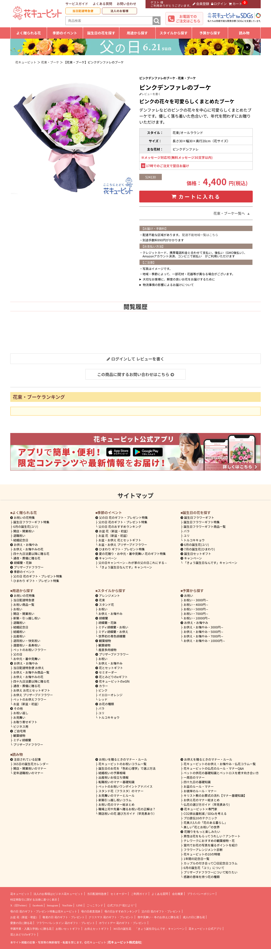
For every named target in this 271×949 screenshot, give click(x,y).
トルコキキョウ (194, 540)
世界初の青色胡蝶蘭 (111, 636)
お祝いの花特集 (24, 517)
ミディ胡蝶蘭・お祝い (113, 627)
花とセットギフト (109, 668)
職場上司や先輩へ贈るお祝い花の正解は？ (127, 809)
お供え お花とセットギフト (31, 690)
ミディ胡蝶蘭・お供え (113, 631)
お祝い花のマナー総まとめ (116, 804)
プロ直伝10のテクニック (200, 818)
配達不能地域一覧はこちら (200, 235)
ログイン (219, 3)
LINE (79, 905)
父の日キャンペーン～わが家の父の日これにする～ (132, 562)
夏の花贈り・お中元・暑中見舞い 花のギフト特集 (130, 553)
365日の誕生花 (122, 928)
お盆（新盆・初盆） (26, 704)
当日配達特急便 (82, 11)
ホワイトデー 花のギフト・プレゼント (123, 922)
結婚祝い (19, 631)
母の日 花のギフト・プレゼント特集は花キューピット (43, 911)
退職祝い (19, 535)
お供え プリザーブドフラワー (33, 695)
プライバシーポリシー (201, 893)
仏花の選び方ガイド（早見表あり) (207, 804)
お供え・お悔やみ (26, 544)
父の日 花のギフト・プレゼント (161, 911)
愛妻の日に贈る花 (21, 922)
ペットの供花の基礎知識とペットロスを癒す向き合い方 (221, 773)
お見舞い (19, 717)
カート (235, 3)
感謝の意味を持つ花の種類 (202, 876)
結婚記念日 (20, 540)
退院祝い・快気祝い (26, 640)
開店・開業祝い (23, 531)
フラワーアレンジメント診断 (203, 849)
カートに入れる (196, 196)
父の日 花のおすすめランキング (119, 526)
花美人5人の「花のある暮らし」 (205, 822)
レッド (102, 699)
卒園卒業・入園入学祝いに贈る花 (31, 928)
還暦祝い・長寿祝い (26, 645)
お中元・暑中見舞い (26, 658)
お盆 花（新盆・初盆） (113, 535)
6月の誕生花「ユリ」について (204, 867)
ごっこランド (95, 905)
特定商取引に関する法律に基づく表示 (33, 899)
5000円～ (196, 609)
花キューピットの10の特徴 (202, 854)
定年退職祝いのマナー (28, 773)
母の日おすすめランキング (121, 911)
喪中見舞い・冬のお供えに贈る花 (158, 917)
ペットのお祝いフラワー (29, 649)
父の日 (17, 654)
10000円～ (197, 618)
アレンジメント (107, 595)
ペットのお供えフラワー (29, 699)
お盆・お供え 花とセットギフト (119, 540)
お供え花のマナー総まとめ (202, 800)
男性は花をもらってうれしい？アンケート (212, 836)
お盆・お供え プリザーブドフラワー (122, 544)
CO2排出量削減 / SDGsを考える (205, 813)
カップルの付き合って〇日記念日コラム (210, 863)
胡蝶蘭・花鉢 (21, 562)
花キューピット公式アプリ (205, 928)
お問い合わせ (126, 3)
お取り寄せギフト (25, 722)
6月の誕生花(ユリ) (25, 526)
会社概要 (177, 893)
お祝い (17, 609)
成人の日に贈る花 (194, 917)
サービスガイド (76, 3)
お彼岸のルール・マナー (200, 791)
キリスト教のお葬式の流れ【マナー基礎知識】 (215, 795)
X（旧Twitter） (19, 905)
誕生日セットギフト (196, 553)
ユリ (187, 535)
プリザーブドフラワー (27, 567)
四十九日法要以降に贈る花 (31, 553)
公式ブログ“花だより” (120, 905)
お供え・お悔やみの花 (28, 549)
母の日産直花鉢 (90, 911)
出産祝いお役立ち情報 (113, 777)
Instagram (52, 905)
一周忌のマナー (194, 777)
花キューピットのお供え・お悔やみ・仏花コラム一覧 (220, 764)
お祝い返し (20, 713)
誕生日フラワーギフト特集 (31, 522)
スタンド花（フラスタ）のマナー (121, 791)
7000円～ (196, 613)
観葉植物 (19, 735)
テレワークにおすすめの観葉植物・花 (209, 840)
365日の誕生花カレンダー (31, 764)
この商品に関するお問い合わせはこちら (135, 374)
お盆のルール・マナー (199, 786)
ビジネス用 (20, 726)
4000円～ (196, 604)
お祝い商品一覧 (23, 604)
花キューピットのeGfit (112, 681)
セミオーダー (106, 672)
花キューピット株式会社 (124, 942)
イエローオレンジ (110, 695)
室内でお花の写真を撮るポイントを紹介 (211, 845)
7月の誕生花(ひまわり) (198, 549)
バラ (187, 531)
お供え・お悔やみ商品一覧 (31, 672)
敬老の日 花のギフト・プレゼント (64, 917)
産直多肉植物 (107, 649)
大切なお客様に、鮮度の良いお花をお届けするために (179, 279)
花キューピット (20, 893)
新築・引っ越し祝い (26, 618)
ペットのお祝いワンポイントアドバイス (125, 786)
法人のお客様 (119, 11)
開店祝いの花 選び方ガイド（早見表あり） (127, 813)
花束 (100, 600)
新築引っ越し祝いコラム (114, 800)
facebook (38, 905)
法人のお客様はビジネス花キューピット (58, 893)
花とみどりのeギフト (111, 677)
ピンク (102, 690)
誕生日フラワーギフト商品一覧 (205, 526)
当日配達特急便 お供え (28, 668)
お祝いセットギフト (68, 928)
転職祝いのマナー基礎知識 (116, 782)
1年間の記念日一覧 (196, 858)
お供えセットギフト (96, 928)
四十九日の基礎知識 (197, 782)
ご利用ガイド (139, 893)
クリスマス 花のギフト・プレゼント (111, 917)
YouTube (67, 905)
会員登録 (201, 3)
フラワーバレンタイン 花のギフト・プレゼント (65, 922)
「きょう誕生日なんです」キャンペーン (125, 567)
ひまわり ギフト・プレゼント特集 (36, 580)
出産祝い (19, 636)
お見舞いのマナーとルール (116, 795)
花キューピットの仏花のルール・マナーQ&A (214, 768)
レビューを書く (150, 94)
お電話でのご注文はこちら (188, 18)
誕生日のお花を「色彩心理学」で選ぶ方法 (127, 768)
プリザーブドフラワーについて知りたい (210, 872)
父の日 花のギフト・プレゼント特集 (37, 576)
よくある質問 (102, 3)
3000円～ (196, 600)
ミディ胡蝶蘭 (22, 740)
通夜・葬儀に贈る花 (26, 558)
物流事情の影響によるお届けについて (168, 284)
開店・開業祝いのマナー (29, 768)
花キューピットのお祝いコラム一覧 (122, 764)
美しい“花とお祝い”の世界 (202, 827)
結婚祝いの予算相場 (111, 773)
